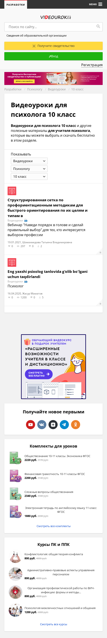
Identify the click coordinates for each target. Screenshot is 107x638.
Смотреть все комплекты (54, 526)
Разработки (15, 4)
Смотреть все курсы (53, 624)
